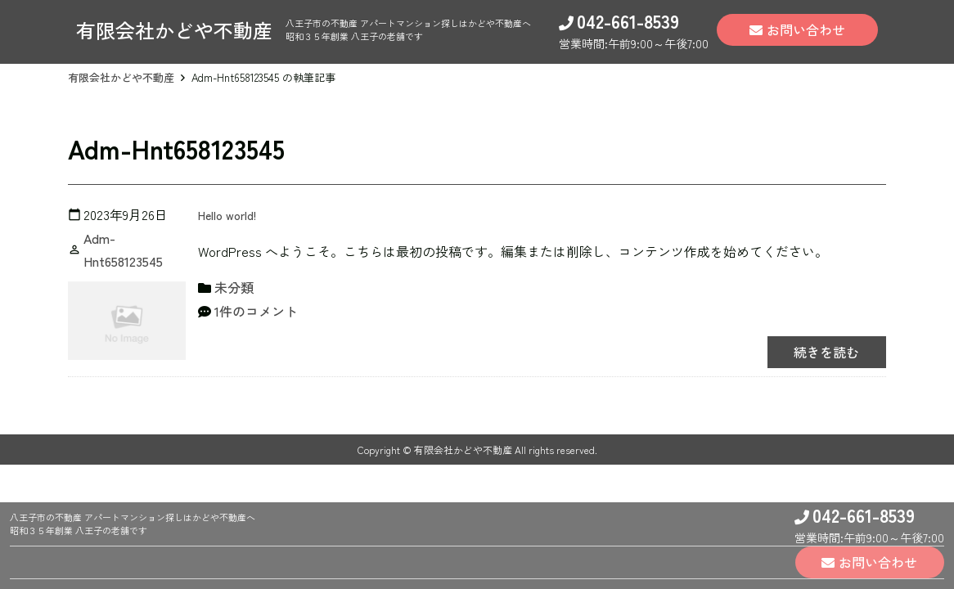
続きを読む (820, 352)
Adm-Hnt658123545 (123, 250)
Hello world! (230, 214)
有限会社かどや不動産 (121, 77)
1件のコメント (256, 311)
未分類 (234, 287)
